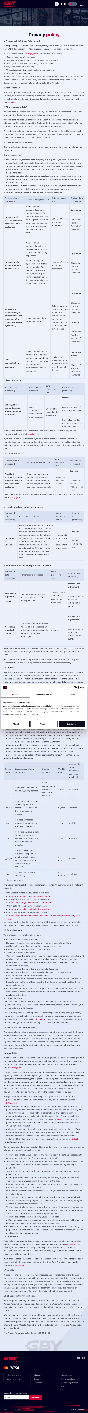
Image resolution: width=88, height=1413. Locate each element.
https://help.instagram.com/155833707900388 (30, 902)
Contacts (38, 1383)
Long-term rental (14, 1379)
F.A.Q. (63, 1387)
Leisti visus (72, 724)
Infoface (81, 1409)
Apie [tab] (73, 694)
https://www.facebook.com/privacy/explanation (30, 896)
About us (37, 1375)
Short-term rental (14, 1375)
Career (37, 1379)
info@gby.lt (13, 102)
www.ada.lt (19, 1265)
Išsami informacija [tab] (44, 694)
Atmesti (16, 724)
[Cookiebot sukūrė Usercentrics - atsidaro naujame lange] (75, 687)
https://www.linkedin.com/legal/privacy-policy (29, 909)
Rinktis (44, 724)
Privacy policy (66, 1375)
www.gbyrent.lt (31, 54)
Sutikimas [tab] (15, 694)
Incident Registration (69, 1383)
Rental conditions (68, 1379)
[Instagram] (65, 4)
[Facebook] (62, 4)
